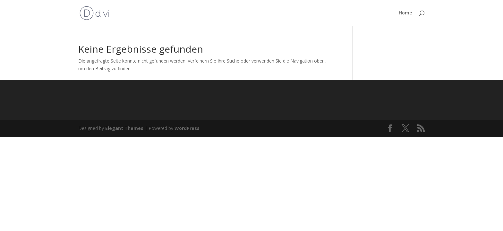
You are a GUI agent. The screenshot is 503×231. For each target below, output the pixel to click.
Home (405, 13)
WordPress (187, 128)
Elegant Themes (124, 128)
